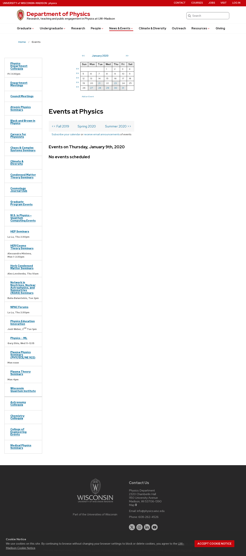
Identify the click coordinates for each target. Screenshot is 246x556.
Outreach (179, 28)
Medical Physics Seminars (20, 447)
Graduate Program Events (21, 203)
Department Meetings (18, 84)
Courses (197, 2)
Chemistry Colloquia (17, 417)
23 (181, 83)
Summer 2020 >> (118, 73)
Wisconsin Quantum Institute (23, 389)
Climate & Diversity (152, 28)
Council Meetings (21, 96)
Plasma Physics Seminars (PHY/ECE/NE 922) (22, 354)
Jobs (211, 2)
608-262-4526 (148, 517)
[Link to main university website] (95, 503)
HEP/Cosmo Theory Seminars (21, 247)
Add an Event (154, 96)
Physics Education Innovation (22, 322)
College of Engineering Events (18, 431)
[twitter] (132, 527)
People (97, 28)
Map (133, 505)
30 (182, 87)
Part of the (95, 514)
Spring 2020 (87, 73)
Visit (224, 2)
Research (78, 28)
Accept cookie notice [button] (214, 543)
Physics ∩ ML (18, 338)
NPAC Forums (19, 307)
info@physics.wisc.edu (151, 511)
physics (53, 3)
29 (174, 87)
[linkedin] (147, 527)
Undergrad (53, 28)
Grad (25, 28)
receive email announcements (102, 80)
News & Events (121, 28)
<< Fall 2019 (60, 73)
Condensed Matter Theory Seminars (23, 176)
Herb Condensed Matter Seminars (21, 267)
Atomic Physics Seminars (20, 108)
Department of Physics (58, 14)
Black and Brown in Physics (22, 122)
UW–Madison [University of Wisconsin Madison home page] (25, 3)
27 (157, 87)
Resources (200, 28)
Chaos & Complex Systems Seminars (22, 149)
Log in (236, 2)
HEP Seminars (19, 231)
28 (166, 87)
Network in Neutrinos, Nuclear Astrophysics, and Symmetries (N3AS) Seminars (23, 288)
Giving (220, 28)
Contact (180, 2)
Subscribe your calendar (66, 80)
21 (165, 83)
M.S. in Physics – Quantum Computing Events (23, 218)
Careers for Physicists (18, 136)
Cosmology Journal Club (18, 190)
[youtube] (154, 527)
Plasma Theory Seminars (20, 373)
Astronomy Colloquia (18, 403)
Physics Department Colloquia (18, 66)
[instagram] (139, 527)
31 (189, 87)
